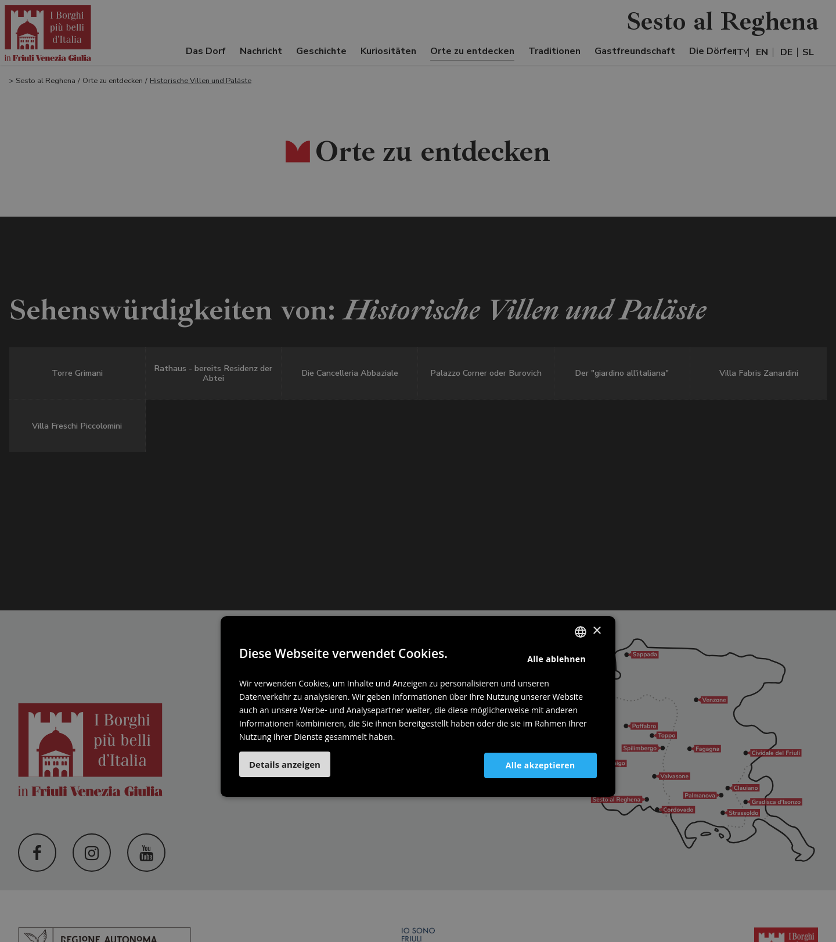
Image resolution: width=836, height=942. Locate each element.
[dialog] (418, 471)
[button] (284, 764)
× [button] (596, 631)
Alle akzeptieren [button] (540, 765)
